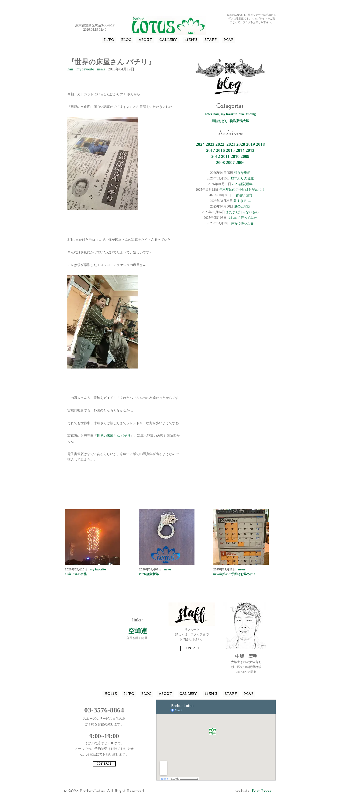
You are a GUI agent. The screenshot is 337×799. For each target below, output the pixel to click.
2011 (225, 156)
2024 (200, 144)
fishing (251, 114)
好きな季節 (242, 173)
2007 (230, 162)
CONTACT (191, 648)
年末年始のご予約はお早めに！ (242, 189)
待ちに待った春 (242, 223)
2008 (220, 162)
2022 (220, 144)
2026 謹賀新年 (242, 184)
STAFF (211, 40)
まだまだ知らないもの (242, 212)
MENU (190, 40)
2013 (249, 150)
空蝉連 (137, 631)
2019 (250, 144)
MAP (228, 40)
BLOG (126, 40)
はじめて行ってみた (242, 217)
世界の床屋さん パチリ (114, 436)
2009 (245, 156)
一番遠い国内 (242, 195)
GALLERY (168, 40)
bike (242, 114)
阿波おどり (220, 121)
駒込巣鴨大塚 (239, 121)
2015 (230, 150)
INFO (109, 40)
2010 (235, 156)
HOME (110, 694)
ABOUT (145, 40)
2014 (240, 150)
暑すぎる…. (242, 201)
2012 (215, 156)
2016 (220, 150)
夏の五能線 (242, 206)
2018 (260, 144)
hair (70, 69)
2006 (240, 162)
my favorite (85, 69)
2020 (240, 144)
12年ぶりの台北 (242, 178)
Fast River (261, 791)
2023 (210, 144)
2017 (210, 150)
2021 (231, 144)
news (101, 69)
